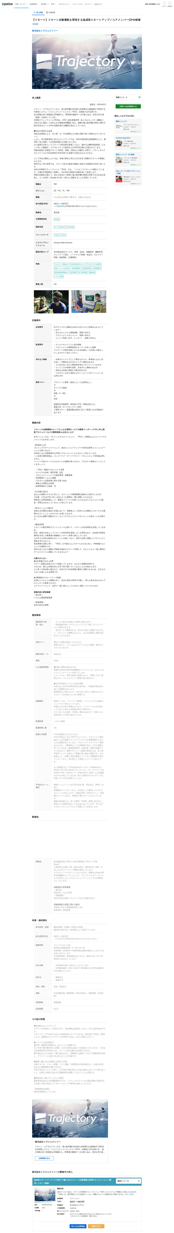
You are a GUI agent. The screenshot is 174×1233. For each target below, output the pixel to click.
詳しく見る (129, 1173)
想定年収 (60, 203)
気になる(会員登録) (78, 1205)
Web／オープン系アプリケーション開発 (128, 172)
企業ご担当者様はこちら (152, 4)
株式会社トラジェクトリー (45, 31)
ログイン (164, 6)
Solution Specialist (123, 138)
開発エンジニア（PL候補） (126, 154)
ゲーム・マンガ (77, 4)
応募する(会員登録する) (128, 106)
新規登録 (170, 6)
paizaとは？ (98, 4)
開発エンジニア (121, 121)
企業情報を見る (44, 1138)
